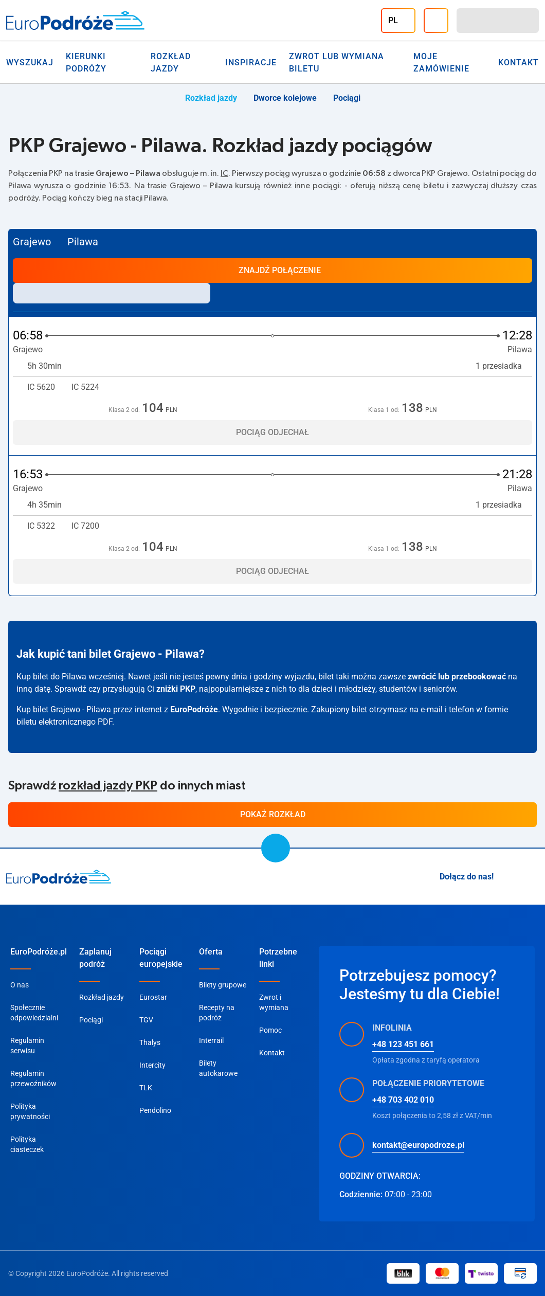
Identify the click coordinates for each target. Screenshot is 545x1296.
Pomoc (270, 1030)
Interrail (211, 1040)
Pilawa (221, 186)
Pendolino (155, 1110)
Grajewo (185, 186)
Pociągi (346, 98)
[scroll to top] (275, 848)
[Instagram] (508, 877)
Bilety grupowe (222, 985)
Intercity (152, 1065)
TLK (145, 1088)
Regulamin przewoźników (33, 1078)
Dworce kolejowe (285, 98)
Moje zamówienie (441, 62)
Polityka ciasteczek (27, 1144)
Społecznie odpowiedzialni (34, 1012)
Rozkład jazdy (171, 62)
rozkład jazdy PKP (108, 786)
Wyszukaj (29, 62)
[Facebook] (532, 877)
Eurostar (153, 997)
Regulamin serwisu (27, 1045)
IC (224, 173)
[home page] (59, 877)
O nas (19, 985)
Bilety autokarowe (218, 1068)
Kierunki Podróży (86, 62)
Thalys (149, 1042)
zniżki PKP (175, 689)
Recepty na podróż (216, 1012)
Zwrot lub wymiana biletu (336, 62)
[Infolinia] (436, 20)
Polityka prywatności (30, 1111)
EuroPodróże (194, 709)
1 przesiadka (504, 366)
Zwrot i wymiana (273, 1002)
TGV (146, 1020)
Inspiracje (251, 62)
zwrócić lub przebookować (457, 676)
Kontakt (272, 1053)
